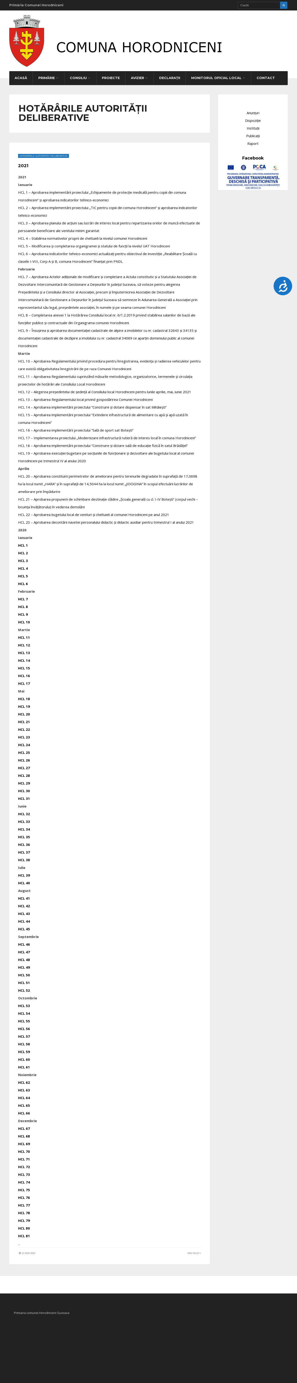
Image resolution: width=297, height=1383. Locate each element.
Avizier (137, 76)
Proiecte (111, 76)
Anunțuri (253, 111)
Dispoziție (253, 118)
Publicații (253, 134)
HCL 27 (24, 766)
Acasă (21, 76)
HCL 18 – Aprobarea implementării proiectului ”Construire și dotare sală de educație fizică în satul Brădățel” (103, 443)
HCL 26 (24, 758)
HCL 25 (24, 750)
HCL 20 (24, 712)
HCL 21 (24, 720)
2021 (24, 164)
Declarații (169, 76)
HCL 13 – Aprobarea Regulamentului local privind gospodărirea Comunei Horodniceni (86, 397)
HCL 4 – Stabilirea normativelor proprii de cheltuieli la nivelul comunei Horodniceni (83, 236)
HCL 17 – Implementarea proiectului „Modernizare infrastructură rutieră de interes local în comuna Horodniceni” (107, 436)
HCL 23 (24, 735)
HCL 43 (24, 911)
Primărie (46, 76)
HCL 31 (24, 796)
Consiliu (78, 76)
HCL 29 (24, 781)
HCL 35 (24, 835)
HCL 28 (24, 773)
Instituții (253, 126)
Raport (252, 141)
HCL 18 (24, 697)
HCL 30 (24, 789)
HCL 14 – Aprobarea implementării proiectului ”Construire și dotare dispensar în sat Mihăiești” (93, 405)
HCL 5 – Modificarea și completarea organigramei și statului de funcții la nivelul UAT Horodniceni (94, 244)
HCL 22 (24, 727)
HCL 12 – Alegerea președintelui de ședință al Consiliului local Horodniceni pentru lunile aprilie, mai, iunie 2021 (105, 390)
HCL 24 (24, 743)
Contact (266, 76)
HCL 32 (24, 812)
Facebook (253, 156)
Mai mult (193, 1251)
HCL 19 (24, 704)
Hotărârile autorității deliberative (44, 154)
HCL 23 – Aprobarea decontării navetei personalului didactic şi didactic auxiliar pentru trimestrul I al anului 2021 (106, 520)
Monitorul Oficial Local (216, 76)
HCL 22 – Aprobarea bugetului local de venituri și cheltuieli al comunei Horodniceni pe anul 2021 (94, 512)
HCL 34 (24, 827)
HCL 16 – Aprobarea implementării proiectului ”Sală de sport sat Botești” (76, 428)
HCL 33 (24, 819)
